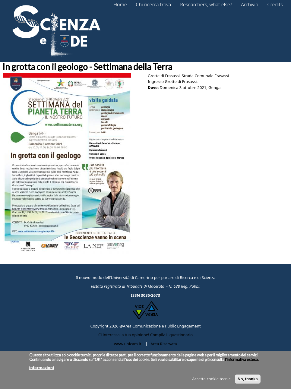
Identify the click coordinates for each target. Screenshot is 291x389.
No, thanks (248, 381)
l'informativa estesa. (241, 361)
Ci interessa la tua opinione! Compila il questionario (145, 334)
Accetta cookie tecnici (211, 381)
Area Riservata (163, 343)
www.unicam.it (127, 343)
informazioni (41, 369)
